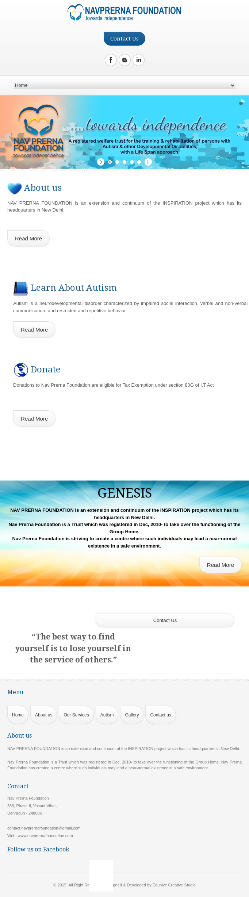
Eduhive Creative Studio (174, 885)
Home (18, 715)
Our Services (76, 715)
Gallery (132, 715)
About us (43, 715)
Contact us (160, 715)
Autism (107, 715)
